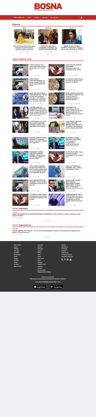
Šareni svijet (41, 270)
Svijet (15, 262)
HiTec (39, 252)
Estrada (40, 262)
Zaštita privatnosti (67, 256)
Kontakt (63, 251)
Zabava (40, 266)
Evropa (16, 260)
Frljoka (40, 268)
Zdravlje (40, 249)
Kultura (40, 247)
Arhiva (63, 245)
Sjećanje (40, 245)
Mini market (17, 266)
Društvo (16, 264)
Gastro (40, 251)
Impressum (65, 252)
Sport (15, 256)
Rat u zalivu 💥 (19, 17)
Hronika (16, 252)
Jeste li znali (42, 264)
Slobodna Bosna (48, 282)
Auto (39, 254)
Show (39, 256)
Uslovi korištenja (66, 254)
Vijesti (29, 17)
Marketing (64, 247)
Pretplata (64, 249)
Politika (36, 17)
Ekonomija (17, 254)
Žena (39, 260)
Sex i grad (41, 258)
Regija (16, 258)
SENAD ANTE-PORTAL (44, 272)
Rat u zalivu (17, 245)
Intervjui (44, 17)
